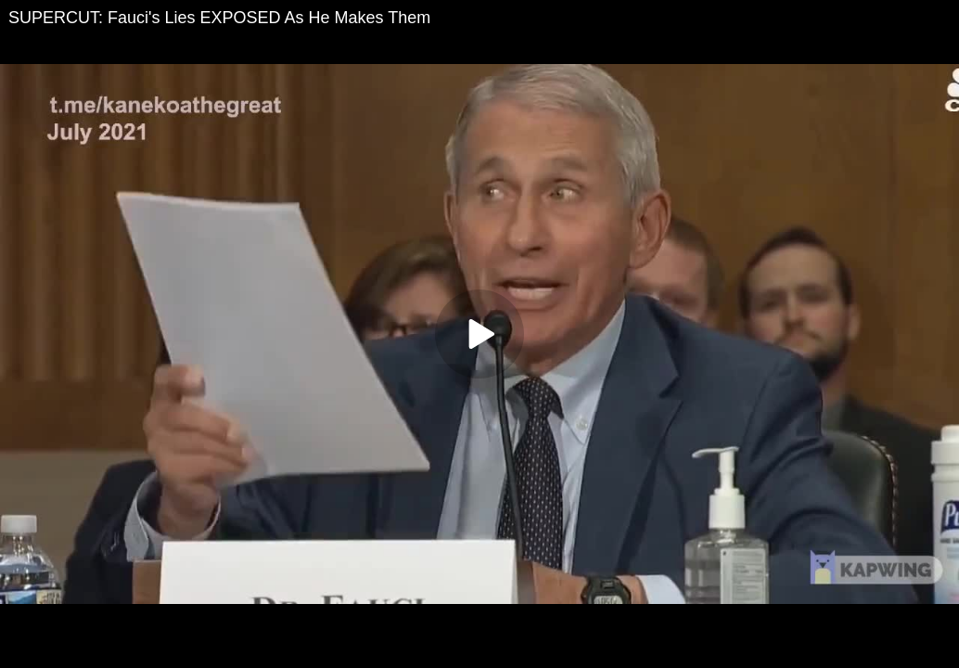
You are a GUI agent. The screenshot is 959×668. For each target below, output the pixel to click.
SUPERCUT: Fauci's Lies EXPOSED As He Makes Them (219, 17)
